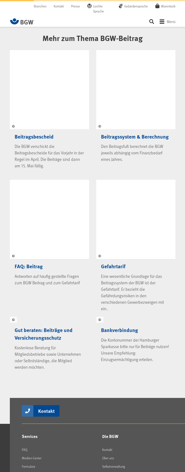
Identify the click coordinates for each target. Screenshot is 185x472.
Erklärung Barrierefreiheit (69, 447)
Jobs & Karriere (112, 325)
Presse (75, 6)
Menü (171, 21)
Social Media (34, 350)
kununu (31, 397)
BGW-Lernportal (32, 333)
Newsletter (33, 413)
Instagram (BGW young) (41, 380)
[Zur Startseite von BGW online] (22, 21)
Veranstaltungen (33, 316)
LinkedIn (31, 363)
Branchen (40, 6)
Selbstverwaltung (113, 308)
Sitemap (169, 443)
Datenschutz (149, 443)
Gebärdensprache (136, 6)
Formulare (28, 308)
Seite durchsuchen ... (151, 21)
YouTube (31, 388)
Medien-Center (32, 299)
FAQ (24, 291)
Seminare (28, 325)
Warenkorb (168, 6)
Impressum (126, 443)
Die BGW (110, 278)
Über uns (108, 299)
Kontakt (59, 6)
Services (30, 278)
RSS (28, 405)
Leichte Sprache (98, 8)
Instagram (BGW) (37, 371)
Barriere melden (99, 447)
